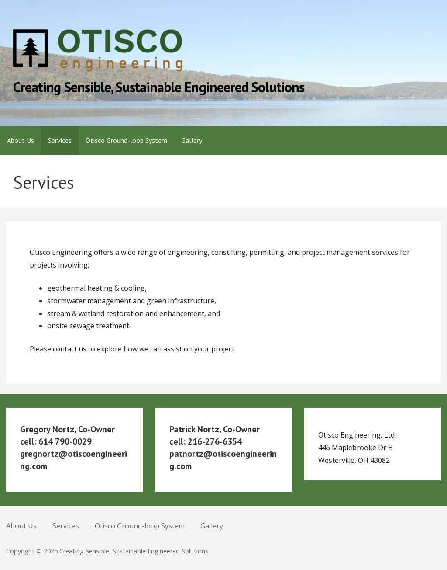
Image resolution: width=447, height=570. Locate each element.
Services (60, 140)
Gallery (191, 140)
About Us (20, 140)
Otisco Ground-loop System (126, 140)
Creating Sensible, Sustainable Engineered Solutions (158, 87)
